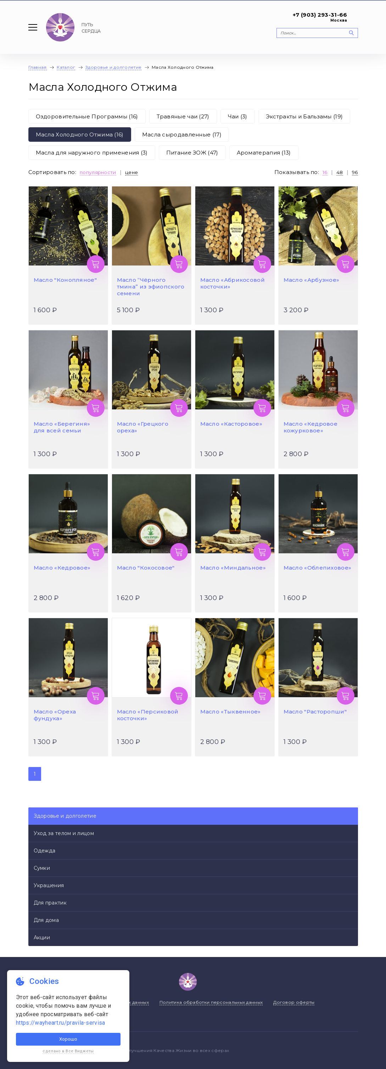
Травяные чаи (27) (183, 116)
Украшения (49, 885)
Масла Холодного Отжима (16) (80, 134)
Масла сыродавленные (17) (182, 134)
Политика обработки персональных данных (211, 1002)
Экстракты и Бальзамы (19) (304, 116)
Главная (37, 67)
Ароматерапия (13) (264, 152)
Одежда (45, 850)
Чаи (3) (237, 116)
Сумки (42, 868)
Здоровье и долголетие (65, 816)
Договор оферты (293, 1002)
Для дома (46, 920)
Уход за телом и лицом (64, 833)
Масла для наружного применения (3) (92, 152)
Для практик (50, 903)
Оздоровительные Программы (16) (87, 116)
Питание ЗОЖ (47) (192, 152)
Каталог (66, 67)
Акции (42, 937)
